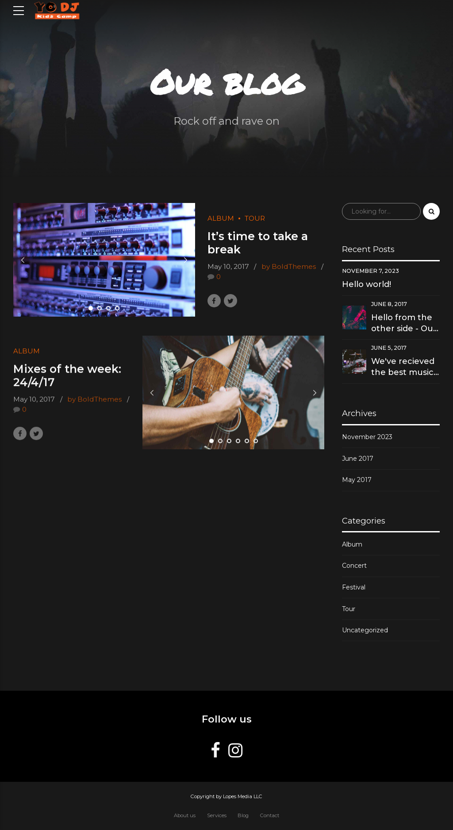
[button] (23, 260)
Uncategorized (365, 630)
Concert (354, 566)
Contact (269, 815)
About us (185, 815)
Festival (353, 587)
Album (220, 218)
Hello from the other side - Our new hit (404, 323)
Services (216, 815)
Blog (243, 815)
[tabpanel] (104, 260)
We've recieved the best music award (402, 367)
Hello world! (366, 284)
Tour (255, 218)
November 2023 (367, 437)
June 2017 (357, 459)
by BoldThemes (288, 267)
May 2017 (357, 480)
